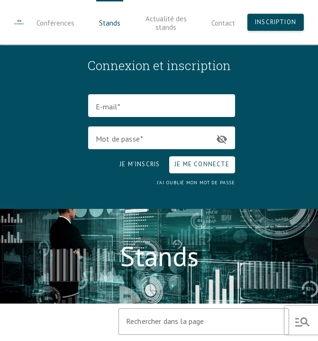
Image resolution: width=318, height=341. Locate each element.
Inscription (275, 22)
